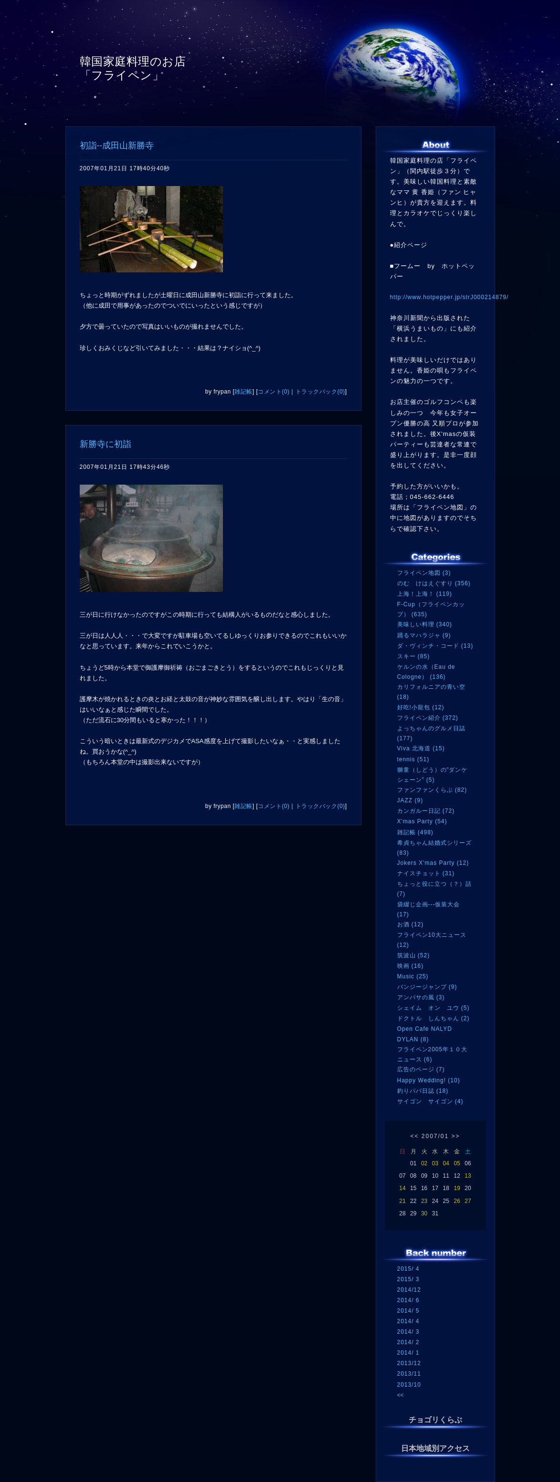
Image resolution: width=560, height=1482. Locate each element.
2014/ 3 (408, 1331)
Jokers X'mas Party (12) (433, 863)
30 (424, 1213)
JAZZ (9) (410, 800)
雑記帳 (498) (415, 832)
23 (424, 1201)
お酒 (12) (410, 924)
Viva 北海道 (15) (421, 748)
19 (457, 1188)
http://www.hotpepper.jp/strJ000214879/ (449, 297)
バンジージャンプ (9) (427, 987)
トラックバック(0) (320, 391)
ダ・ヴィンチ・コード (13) (435, 646)
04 (446, 1163)
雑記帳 (243, 391)
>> (456, 1136)
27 (468, 1201)
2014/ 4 (408, 1321)
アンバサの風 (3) (421, 997)
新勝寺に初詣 (105, 444)
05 (457, 1163)
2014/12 (409, 1289)
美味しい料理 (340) (424, 624)
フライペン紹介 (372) (427, 718)
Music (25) (413, 976)
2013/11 (409, 1373)
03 (435, 1163)
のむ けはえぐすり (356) (434, 583)
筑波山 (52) (413, 955)
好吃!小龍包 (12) (420, 707)
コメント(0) (273, 391)
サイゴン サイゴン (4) (430, 1101)
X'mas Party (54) (422, 821)
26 (457, 1201)
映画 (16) (410, 966)
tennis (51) (413, 759)
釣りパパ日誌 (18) (423, 1091)
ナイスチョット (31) (426, 873)
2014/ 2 (408, 1342)
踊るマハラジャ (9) (424, 635)
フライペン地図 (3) (424, 573)
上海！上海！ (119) (424, 594)
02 (424, 1163)
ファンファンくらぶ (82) (432, 790)
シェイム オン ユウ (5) (433, 1008)
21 (402, 1201)
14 (402, 1188)
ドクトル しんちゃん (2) (433, 1018)
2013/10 (409, 1384)
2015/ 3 (408, 1279)
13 (468, 1175)
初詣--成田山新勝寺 (117, 145)
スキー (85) (413, 656)
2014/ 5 (408, 1310)
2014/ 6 (408, 1300)
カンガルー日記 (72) (426, 811)
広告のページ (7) (421, 1069)
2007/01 (435, 1136)
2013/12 (409, 1363)
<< (414, 1136)
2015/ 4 (408, 1268)
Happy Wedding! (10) (428, 1080)
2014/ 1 (408, 1352)
